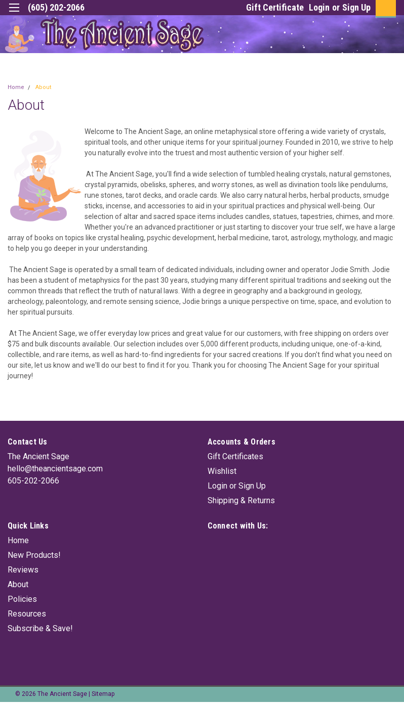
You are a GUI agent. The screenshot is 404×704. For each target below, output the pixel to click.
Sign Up (356, 7)
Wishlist (222, 471)
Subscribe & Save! (40, 628)
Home (16, 87)
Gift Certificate (275, 7)
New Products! (34, 555)
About (43, 87)
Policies (22, 599)
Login (319, 7)
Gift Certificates (235, 456)
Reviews (23, 570)
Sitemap (103, 693)
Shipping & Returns (241, 500)
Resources (27, 614)
